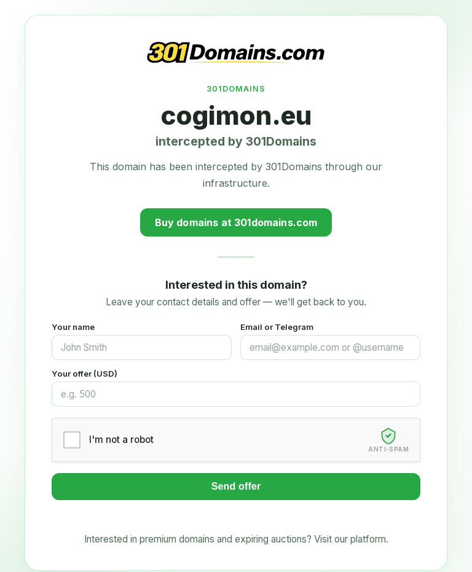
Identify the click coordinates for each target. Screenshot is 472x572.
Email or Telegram (276, 327)
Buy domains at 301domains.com (236, 222)
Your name (73, 327)
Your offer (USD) (84, 373)
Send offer (236, 486)
